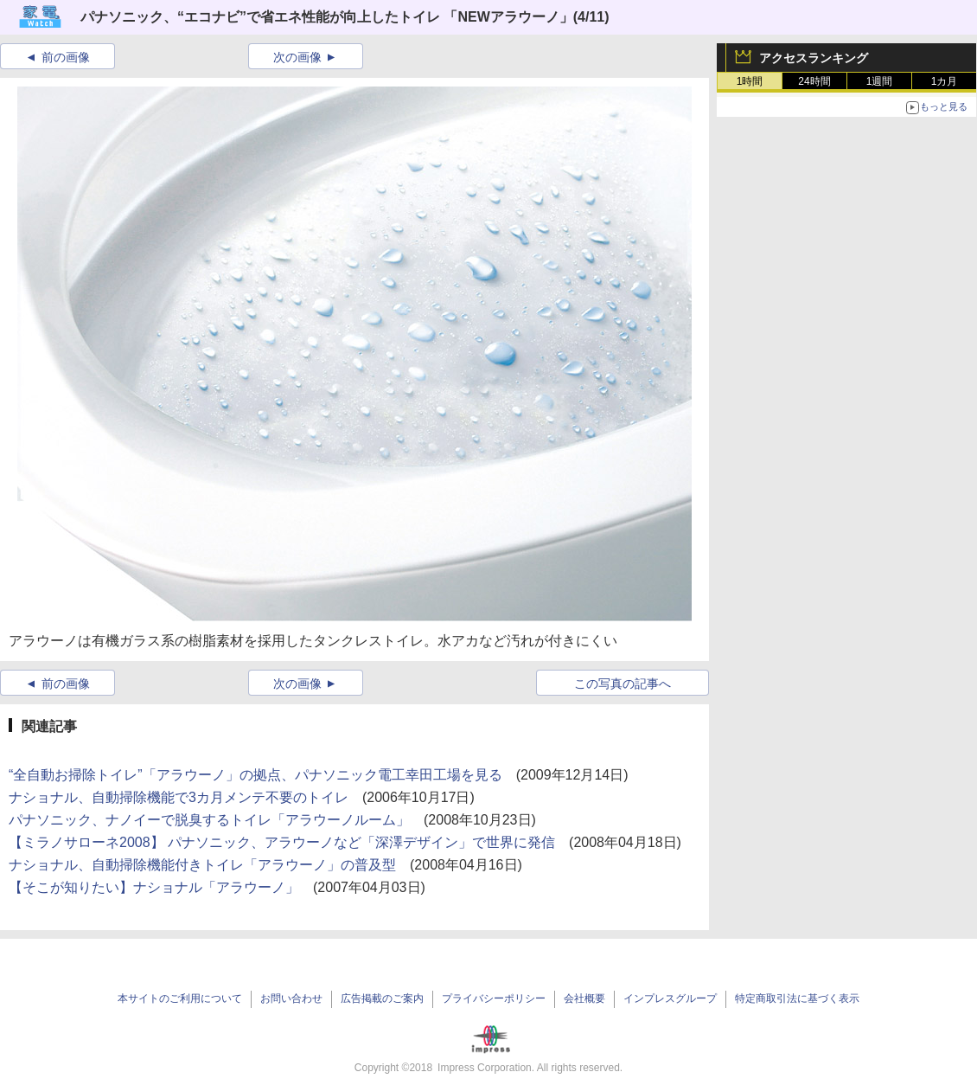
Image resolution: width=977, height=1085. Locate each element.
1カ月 (944, 81)
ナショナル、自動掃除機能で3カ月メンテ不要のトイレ (178, 797)
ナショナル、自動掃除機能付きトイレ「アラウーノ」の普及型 (202, 864)
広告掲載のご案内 (382, 998)
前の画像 (66, 57)
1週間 (879, 81)
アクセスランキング (813, 58)
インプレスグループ (670, 998)
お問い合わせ (291, 998)
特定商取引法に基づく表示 (797, 998)
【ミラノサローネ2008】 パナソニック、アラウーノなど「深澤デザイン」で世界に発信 (282, 842)
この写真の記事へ (622, 683)
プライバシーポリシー (494, 998)
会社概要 (584, 998)
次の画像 (297, 57)
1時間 (750, 81)
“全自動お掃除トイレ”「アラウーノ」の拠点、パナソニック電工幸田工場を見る (255, 774)
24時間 (814, 81)
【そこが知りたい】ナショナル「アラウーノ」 (154, 887)
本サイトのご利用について (180, 998)
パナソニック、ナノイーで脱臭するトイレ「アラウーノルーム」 (209, 819)
